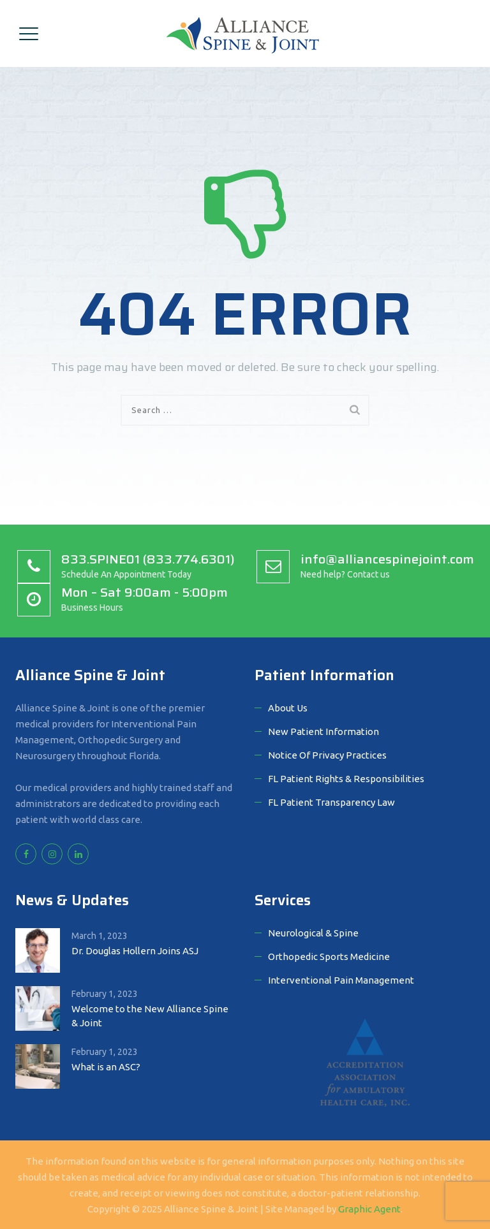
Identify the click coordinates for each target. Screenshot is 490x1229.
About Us (288, 707)
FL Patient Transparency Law (331, 802)
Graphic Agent (369, 1209)
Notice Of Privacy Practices (327, 755)
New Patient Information (323, 731)
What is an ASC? (105, 1066)
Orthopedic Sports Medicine (329, 956)
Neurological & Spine (313, 932)
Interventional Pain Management (341, 980)
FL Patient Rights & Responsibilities (346, 778)
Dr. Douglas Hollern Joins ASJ (134, 950)
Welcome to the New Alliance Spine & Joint (149, 1015)
